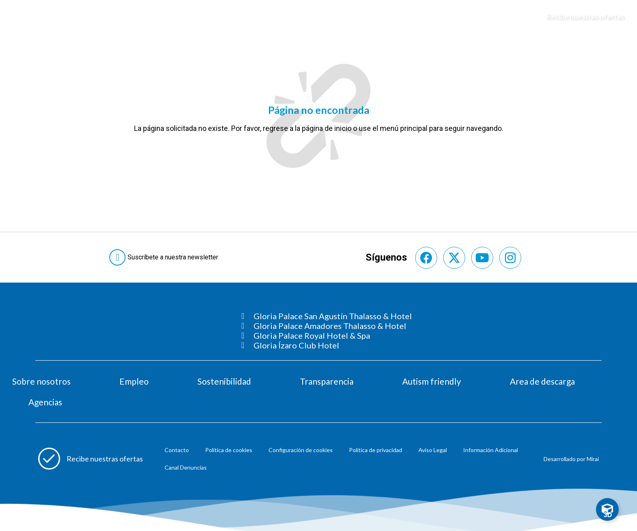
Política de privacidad (375, 449)
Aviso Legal (432, 449)
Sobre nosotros (41, 381)
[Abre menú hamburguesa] (17, 17)
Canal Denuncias (186, 467)
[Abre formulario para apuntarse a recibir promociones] (90, 459)
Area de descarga (542, 381)
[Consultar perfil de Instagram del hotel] (510, 258)
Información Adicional (490, 449)
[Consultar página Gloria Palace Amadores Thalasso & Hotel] (326, 326)
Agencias (45, 402)
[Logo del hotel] (318, 16)
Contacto (177, 449)
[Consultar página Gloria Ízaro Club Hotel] (326, 345)
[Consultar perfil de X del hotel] (454, 258)
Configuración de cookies (301, 449)
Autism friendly (431, 381)
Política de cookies (228, 449)
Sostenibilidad (224, 381)
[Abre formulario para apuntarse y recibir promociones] (581, 16)
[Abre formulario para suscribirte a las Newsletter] (165, 257)
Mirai (593, 458)
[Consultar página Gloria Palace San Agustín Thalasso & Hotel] (326, 316)
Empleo (134, 381)
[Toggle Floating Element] (607, 509)
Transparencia (326, 381)
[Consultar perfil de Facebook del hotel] (426, 258)
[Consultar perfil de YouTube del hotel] (482, 258)
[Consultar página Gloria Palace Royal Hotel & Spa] (326, 335)
